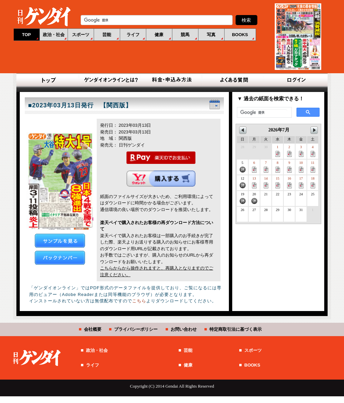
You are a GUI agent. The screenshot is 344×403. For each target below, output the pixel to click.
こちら (139, 300)
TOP (26, 34)
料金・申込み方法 (172, 80)
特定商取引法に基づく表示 (235, 329)
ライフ (133, 34)
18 (313, 182)
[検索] (263, 112)
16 (289, 182)
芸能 (106, 34)
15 (278, 182)
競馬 (185, 34)
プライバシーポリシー (136, 329)
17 (301, 182)
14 (266, 182)
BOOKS (240, 34)
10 (301, 167)
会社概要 (92, 329)
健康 (159, 34)
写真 (211, 34)
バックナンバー (60, 258)
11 (313, 167)
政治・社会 (54, 34)
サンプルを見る (60, 240)
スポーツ (80, 34)
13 (254, 182)
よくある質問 (233, 80)
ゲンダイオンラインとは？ (110, 80)
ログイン (295, 80)
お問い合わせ (184, 329)
